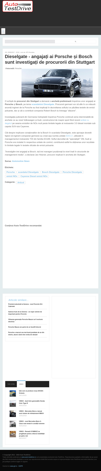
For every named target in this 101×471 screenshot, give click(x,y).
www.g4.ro (13, 466)
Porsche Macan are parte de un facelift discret (24, 327)
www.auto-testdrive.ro (28, 457)
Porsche (10, 172)
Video (21, 384)
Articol (20, 182)
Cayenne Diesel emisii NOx (34, 176)
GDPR (20, 466)
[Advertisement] (49, 20)
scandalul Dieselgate (28, 172)
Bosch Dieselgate (50, 172)
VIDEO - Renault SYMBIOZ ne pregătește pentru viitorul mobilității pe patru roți (32, 434)
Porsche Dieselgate (72, 172)
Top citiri (11, 384)
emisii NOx (11, 176)
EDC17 (69, 136)
